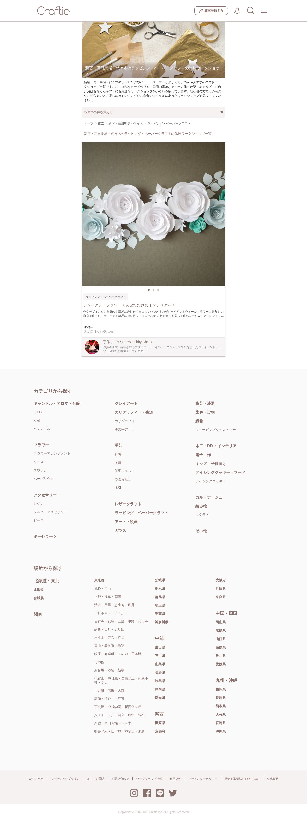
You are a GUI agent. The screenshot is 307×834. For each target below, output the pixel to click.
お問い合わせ (120, 778)
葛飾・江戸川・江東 (109, 699)
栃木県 (160, 588)
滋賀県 (160, 723)
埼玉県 (160, 605)
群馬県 (160, 597)
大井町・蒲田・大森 (109, 690)
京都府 (160, 731)
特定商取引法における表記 (242, 778)
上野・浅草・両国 (107, 597)
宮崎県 (221, 723)
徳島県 (221, 647)
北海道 (39, 590)
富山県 (160, 647)
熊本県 (221, 706)
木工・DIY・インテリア (215, 446)
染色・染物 (205, 412)
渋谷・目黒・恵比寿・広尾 (114, 605)
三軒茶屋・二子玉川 (109, 613)
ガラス (120, 531)
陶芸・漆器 (205, 403)
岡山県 (221, 622)
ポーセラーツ (45, 537)
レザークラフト (128, 504)
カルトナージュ (208, 497)
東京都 (99, 580)
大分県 (221, 714)
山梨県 (160, 664)
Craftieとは (36, 778)
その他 (201, 531)
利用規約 (175, 778)
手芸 (118, 445)
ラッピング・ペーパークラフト (141, 513)
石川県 (160, 656)
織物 (199, 421)
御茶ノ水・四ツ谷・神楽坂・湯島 (119, 731)
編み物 (201, 506)
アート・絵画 (126, 522)
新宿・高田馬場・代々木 (112, 723)
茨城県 (160, 580)
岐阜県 (160, 681)
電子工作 (203, 455)
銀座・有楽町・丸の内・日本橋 (117, 654)
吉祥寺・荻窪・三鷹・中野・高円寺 (121, 621)
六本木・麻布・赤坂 (109, 637)
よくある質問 (95, 778)
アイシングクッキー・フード (220, 473)
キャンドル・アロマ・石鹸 (57, 403)
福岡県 (221, 689)
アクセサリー (45, 495)
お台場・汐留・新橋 (109, 670)
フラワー (41, 445)
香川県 (221, 656)
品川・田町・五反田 (109, 629)
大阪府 (221, 580)
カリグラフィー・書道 (134, 412)
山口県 (221, 639)
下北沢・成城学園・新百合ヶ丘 (117, 707)
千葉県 (160, 614)
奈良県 (221, 597)
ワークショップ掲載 (149, 778)
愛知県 (160, 698)
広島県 (221, 630)
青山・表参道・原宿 (109, 646)
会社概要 (272, 778)
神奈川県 (161, 622)
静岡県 (160, 689)
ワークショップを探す (65, 778)
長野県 (160, 672)
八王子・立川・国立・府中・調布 (119, 715)
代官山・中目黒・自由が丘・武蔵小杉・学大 (121, 680)
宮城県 (39, 598)
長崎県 (221, 698)
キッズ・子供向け (210, 464)
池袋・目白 (102, 588)
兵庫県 (221, 588)
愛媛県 (221, 664)
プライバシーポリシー (203, 778)
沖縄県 (221, 731)
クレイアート (126, 403)
